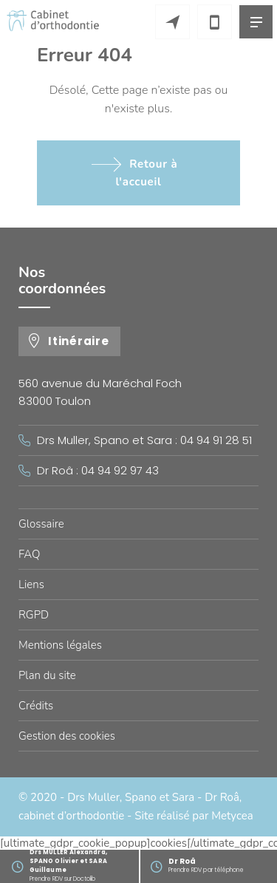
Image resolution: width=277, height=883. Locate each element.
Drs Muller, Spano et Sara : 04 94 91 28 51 (144, 440)
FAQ (29, 554)
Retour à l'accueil (146, 173)
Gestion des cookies (66, 736)
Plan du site (47, 675)
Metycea (232, 815)
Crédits (35, 705)
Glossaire (41, 523)
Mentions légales (60, 645)
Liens (31, 584)
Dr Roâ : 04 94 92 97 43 (98, 470)
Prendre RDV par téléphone (223, 865)
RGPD (33, 614)
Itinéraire (78, 341)
